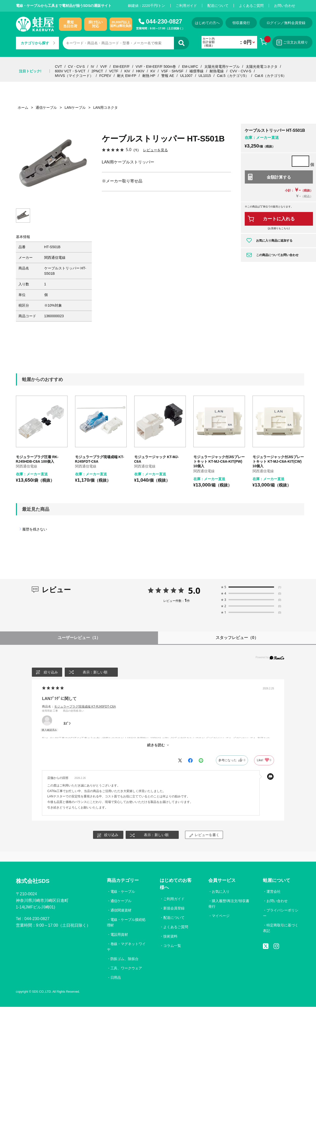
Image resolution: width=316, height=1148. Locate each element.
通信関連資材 (121, 910)
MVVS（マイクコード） (74, 76)
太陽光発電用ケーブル (222, 67)
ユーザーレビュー (79, 637)
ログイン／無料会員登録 (286, 23)
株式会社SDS (33, 881)
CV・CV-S (76, 67)
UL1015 (204, 76)
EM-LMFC (190, 67)
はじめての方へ (207, 23)
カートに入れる (279, 218)
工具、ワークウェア (126, 968)
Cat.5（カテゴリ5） (233, 76)
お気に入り (221, 892)
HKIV (140, 71)
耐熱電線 (217, 71)
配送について (218, 6)
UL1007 (186, 76)
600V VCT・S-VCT (70, 71)
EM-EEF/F (121, 67)
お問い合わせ (284, 6)
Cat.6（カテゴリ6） (270, 76)
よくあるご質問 (251, 6)
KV (152, 71)
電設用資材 (119, 934)
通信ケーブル (121, 901)
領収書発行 (241, 23)
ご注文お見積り (292, 42)
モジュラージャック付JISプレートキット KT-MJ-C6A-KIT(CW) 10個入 (278, 461)
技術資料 (170, 936)
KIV (127, 71)
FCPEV (105, 76)
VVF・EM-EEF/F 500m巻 (156, 67)
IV (92, 67)
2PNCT (97, 71)
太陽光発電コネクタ (262, 67)
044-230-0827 (164, 21)
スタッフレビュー (237, 637)
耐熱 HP (148, 76)
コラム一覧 (172, 946)
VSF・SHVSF (172, 71)
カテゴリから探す (38, 43)
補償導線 (196, 71)
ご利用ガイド (186, 6)
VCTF (113, 71)
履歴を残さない (34, 529)
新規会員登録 (174, 908)
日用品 (115, 977)
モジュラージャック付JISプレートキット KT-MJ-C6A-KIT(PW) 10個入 (219, 461)
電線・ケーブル (122, 892)
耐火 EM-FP (126, 76)
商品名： (79, 706)
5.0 (194, 590)
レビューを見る (155, 149)
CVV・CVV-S (240, 71)
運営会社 (273, 892)
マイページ (221, 916)
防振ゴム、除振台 (124, 959)
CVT (58, 67)
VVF (103, 67)
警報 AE (167, 76)
